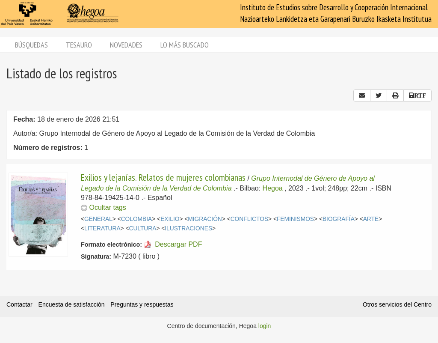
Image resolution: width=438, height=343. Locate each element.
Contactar (19, 304)
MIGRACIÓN (205, 219)
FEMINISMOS (295, 219)
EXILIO (169, 219)
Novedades (126, 45)
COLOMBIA (136, 219)
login (264, 325)
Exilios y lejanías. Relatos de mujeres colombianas (163, 177)
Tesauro (79, 45)
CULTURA (142, 228)
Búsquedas (31, 45)
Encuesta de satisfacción (71, 304)
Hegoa (273, 188)
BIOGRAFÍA (339, 219)
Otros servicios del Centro (397, 304)
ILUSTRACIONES (188, 228)
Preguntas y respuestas (141, 304)
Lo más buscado (184, 45)
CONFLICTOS (249, 219)
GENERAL (98, 219)
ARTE (371, 219)
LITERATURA (102, 228)
